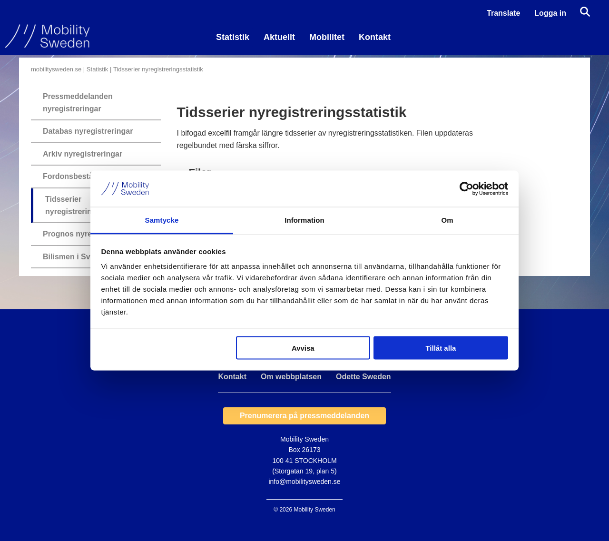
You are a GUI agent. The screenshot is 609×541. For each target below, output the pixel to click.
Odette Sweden (363, 377)
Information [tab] (304, 220)
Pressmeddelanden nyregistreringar (78, 102)
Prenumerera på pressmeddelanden (304, 416)
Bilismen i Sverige (75, 257)
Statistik (232, 37)
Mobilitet (326, 37)
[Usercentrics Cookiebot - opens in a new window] (466, 188)
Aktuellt (279, 37)
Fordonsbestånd (72, 176)
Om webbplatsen (291, 377)
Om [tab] (447, 220)
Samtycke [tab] (162, 220)
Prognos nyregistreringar (88, 234)
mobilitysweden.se (56, 69)
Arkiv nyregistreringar (82, 154)
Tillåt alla (440, 348)
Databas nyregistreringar (88, 131)
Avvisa (303, 348)
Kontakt (375, 37)
